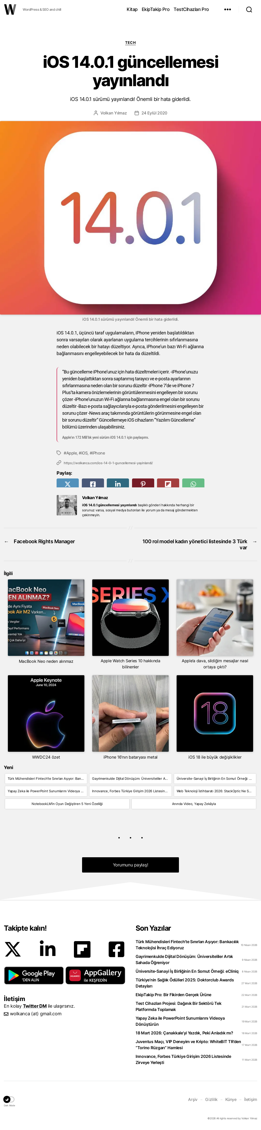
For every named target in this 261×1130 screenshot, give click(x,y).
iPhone (98, 453)
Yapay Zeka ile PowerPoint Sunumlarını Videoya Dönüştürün (47, 791)
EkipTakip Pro (156, 9)
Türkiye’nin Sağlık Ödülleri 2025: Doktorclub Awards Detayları (185, 983)
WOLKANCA (10, 9)
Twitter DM (35, 1006)
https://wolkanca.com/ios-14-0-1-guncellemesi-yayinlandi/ (108, 463)
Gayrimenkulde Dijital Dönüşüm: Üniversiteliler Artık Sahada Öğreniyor (131, 778)
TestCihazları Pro (191, 9)
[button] (34, 975)
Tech (130, 42)
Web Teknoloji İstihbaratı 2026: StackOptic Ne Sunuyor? (216, 791)
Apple (71, 453)
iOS (84, 453)
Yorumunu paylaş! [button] (130, 864)
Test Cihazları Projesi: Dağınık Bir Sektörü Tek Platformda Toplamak (178, 1006)
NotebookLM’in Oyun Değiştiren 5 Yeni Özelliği (67, 804)
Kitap (132, 9)
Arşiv (193, 1099)
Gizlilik (211, 1099)
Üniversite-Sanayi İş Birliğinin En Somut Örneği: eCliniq (216, 778)
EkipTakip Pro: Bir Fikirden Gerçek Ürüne (173, 994)
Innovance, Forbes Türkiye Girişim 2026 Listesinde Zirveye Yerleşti (131, 791)
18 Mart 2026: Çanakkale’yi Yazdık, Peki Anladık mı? (184, 1032)
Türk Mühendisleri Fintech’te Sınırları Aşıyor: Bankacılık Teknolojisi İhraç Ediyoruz (47, 778)
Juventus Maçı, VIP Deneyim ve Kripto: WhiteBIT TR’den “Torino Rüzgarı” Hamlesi (188, 1044)
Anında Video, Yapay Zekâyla (194, 804)
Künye (231, 1099)
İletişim (250, 1099)
